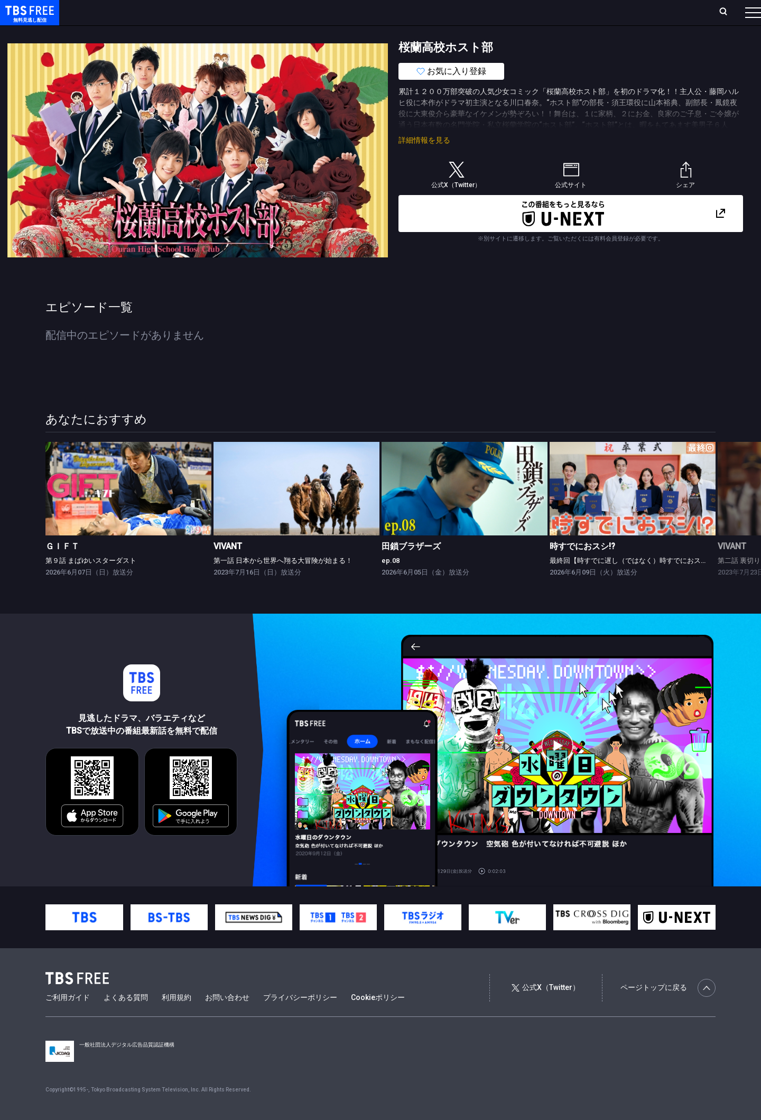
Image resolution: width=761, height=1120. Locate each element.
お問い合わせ (227, 1018)
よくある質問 (126, 1018)
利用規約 (176, 1018)
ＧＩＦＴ (62, 567)
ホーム (119, 12)
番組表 (727, 12)
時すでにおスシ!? (582, 567)
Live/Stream (250, 12)
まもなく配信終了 (162, 33)
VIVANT (228, 567)
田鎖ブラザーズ (411, 567)
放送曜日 (156, 12)
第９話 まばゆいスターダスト (90, 582)
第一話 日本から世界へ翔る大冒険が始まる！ (283, 582)
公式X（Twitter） (545, 1008)
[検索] (653, 12)
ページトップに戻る (668, 1009)
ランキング (199, 12)
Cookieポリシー (378, 1018)
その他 (419, 33)
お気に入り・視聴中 (314, 12)
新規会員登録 (608, 12)
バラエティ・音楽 (263, 33)
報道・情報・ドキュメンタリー (349, 33)
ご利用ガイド (67, 1018)
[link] (128, 510)
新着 (114, 33)
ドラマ (212, 33)
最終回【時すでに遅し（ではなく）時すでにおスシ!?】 (634, 582)
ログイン (555, 12)
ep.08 (391, 582)
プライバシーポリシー (300, 1018)
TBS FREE (28, 19)
